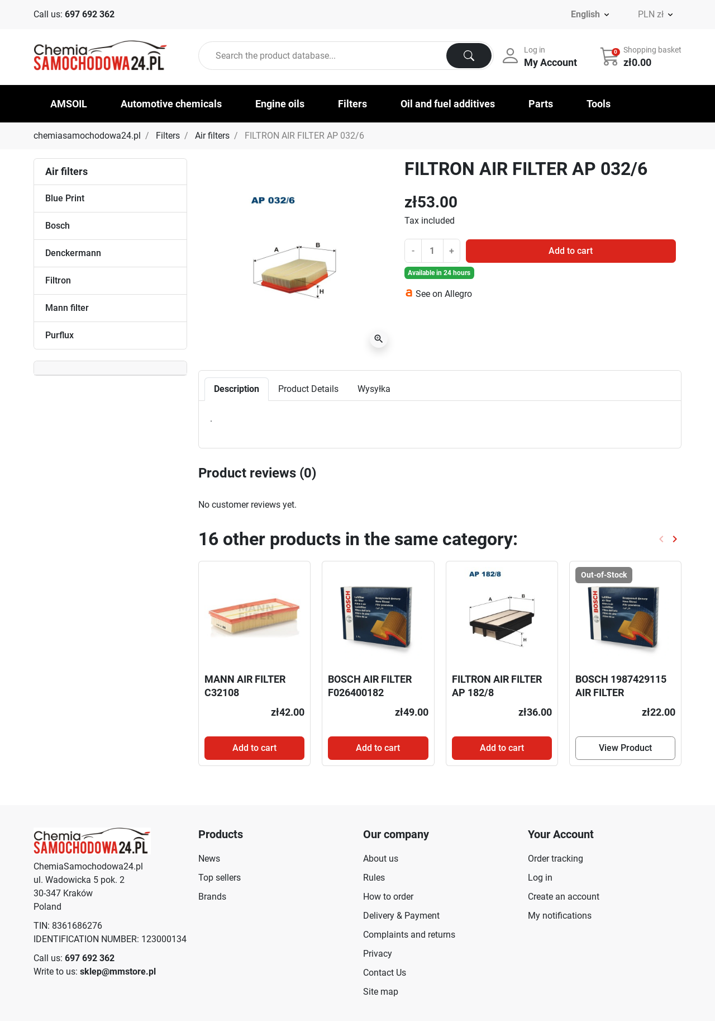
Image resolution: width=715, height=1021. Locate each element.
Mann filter (67, 307)
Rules (374, 877)
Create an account (563, 896)
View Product (625, 748)
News (209, 858)
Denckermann (73, 253)
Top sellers (219, 877)
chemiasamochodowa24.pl (87, 135)
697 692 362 (90, 14)
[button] (641, 56)
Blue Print (64, 198)
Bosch (57, 225)
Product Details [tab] (308, 389)
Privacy (377, 953)
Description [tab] (236, 389)
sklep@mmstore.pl (118, 971)
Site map (380, 991)
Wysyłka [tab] (374, 389)
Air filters (212, 135)
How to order (388, 896)
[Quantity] (432, 250)
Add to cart (571, 250)
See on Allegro (444, 294)
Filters (168, 135)
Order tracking (555, 858)
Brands (212, 896)
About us (380, 858)
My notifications (560, 915)
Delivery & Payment (401, 915)
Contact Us (384, 972)
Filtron (58, 280)
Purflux (59, 335)
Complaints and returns (409, 934)
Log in (540, 877)
